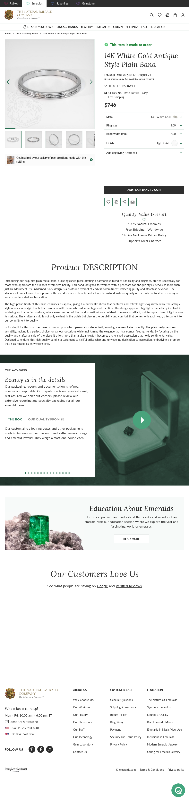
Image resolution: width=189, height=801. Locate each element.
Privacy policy (176, 769)
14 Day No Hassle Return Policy (128, 93)
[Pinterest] (31, 749)
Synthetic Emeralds (159, 707)
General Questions (121, 700)
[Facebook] (40, 749)
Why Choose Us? (83, 700)
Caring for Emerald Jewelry (163, 752)
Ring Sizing (116, 722)
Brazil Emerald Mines (160, 722)
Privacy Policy (118, 744)
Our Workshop (82, 707)
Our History (80, 714)
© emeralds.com (126, 769)
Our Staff (78, 729)
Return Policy (118, 714)
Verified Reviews (129, 586)
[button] (91, 81)
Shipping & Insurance (123, 707)
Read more (136, 539)
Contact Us (80, 752)
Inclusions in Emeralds (160, 737)
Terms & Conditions (152, 769)
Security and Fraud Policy (125, 737)
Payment (115, 729)
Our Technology (82, 737)
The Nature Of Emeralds (162, 700)
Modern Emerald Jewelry (162, 744)
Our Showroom (82, 722)
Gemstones (89, 3)
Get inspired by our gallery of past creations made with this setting (51, 159)
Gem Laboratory (83, 744)
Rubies (14, 3)
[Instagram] (49, 749)
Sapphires (62, 3)
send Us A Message (24, 721)
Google (102, 586)
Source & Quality (157, 714)
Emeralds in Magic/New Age (164, 729)
